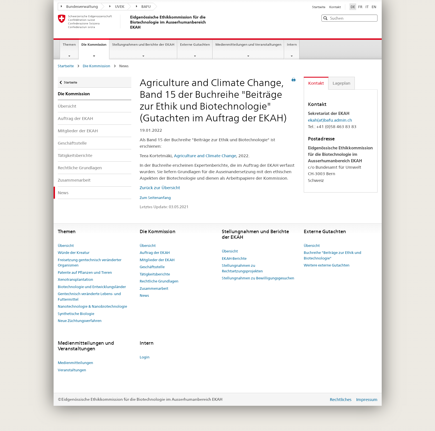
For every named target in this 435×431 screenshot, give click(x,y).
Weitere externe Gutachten (326, 265)
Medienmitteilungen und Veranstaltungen (248, 44)
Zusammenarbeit (74, 180)
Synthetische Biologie (76, 313)
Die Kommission (95, 46)
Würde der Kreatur (73, 252)
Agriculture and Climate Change (205, 155)
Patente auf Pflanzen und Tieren (85, 272)
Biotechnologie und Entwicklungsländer (92, 286)
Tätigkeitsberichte (75, 155)
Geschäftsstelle (72, 143)
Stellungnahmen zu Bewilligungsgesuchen (258, 278)
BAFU (143, 6)
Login (144, 357)
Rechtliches (341, 399)
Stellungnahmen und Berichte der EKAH (143, 44)
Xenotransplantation (75, 279)
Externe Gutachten (195, 44)
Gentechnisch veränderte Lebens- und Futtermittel (89, 296)
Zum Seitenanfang (155, 197)
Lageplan (341, 83)
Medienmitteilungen (75, 362)
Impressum (367, 399)
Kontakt (335, 7)
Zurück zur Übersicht (160, 187)
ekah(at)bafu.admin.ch (330, 120)
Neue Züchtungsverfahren (80, 320)
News (63, 192)
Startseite (319, 7)
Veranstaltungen (72, 370)
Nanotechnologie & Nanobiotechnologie (92, 306)
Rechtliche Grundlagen (80, 167)
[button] (373, 18)
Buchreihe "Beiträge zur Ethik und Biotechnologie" (332, 255)
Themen (69, 44)
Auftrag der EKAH (75, 118)
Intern (292, 44)
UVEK (117, 6)
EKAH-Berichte (234, 258)
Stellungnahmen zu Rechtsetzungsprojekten (242, 268)
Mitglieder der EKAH (78, 130)
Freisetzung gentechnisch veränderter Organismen (89, 263)
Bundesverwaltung (79, 6)
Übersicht (67, 106)
